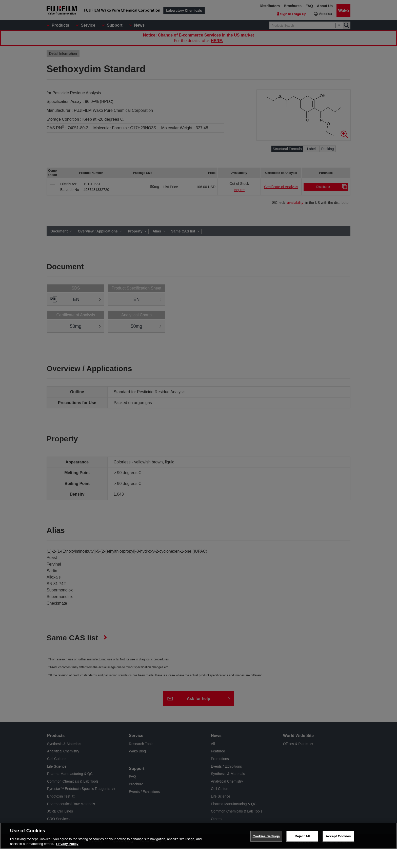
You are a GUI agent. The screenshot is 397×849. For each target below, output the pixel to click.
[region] (198, 836)
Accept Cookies (338, 836)
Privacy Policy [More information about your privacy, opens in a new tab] (67, 844)
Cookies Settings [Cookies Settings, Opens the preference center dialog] (266, 836)
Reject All (302, 836)
